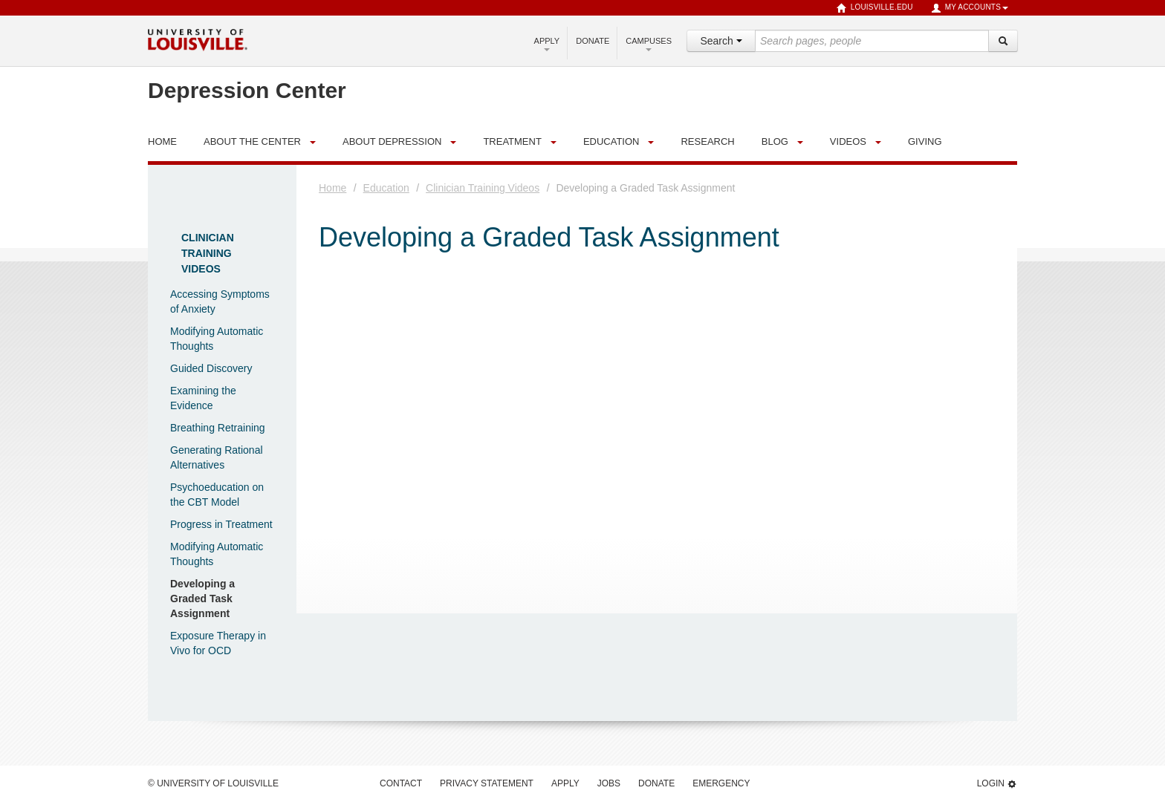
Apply (547, 43)
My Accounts (969, 8)
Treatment (512, 141)
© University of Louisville (213, 783)
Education (611, 141)
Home (332, 188)
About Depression (392, 141)
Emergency (721, 783)
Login (997, 783)
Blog (775, 141)
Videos (848, 141)
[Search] (1003, 41)
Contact (401, 783)
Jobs (608, 783)
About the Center (252, 141)
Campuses (649, 43)
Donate (592, 40)
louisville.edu (875, 8)
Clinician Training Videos (207, 253)
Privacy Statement (486, 783)
